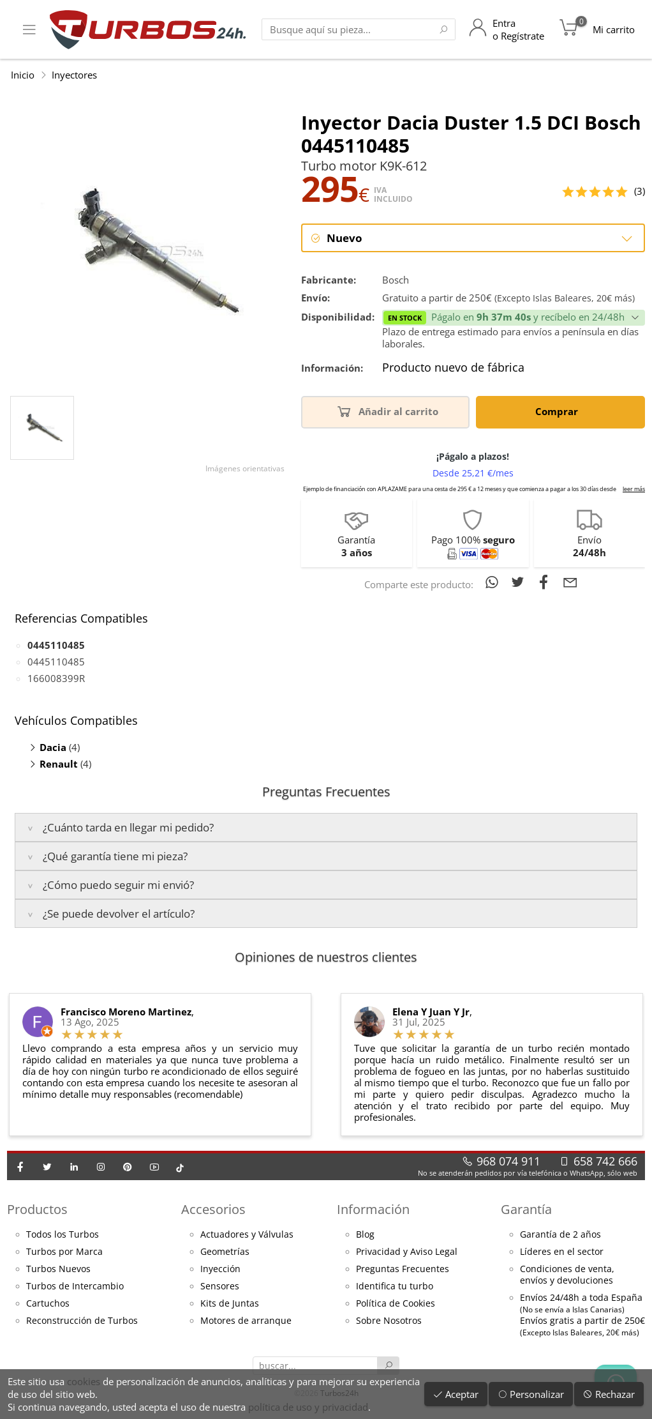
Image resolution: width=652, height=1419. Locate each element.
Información (373, 1209)
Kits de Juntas (229, 1304)
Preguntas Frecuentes (402, 1269)
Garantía (526, 1209)
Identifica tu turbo (394, 1287)
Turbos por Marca (64, 1252)
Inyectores (74, 74)
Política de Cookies (395, 1304)
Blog (365, 1235)
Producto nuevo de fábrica (453, 368)
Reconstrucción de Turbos (82, 1321)
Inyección (220, 1269)
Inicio (22, 74)
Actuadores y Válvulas (246, 1235)
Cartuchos (48, 1304)
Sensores (219, 1287)
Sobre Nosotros (389, 1321)
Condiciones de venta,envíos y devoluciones (567, 1275)
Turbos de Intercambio (75, 1287)
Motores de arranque (246, 1321)
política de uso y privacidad (308, 1406)
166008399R (56, 678)
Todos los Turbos (62, 1235)
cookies (83, 1381)
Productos (37, 1209)
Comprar (558, 411)
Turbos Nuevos (58, 1269)
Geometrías (224, 1252)
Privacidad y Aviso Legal (406, 1252)
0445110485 (56, 662)
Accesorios (213, 1209)
